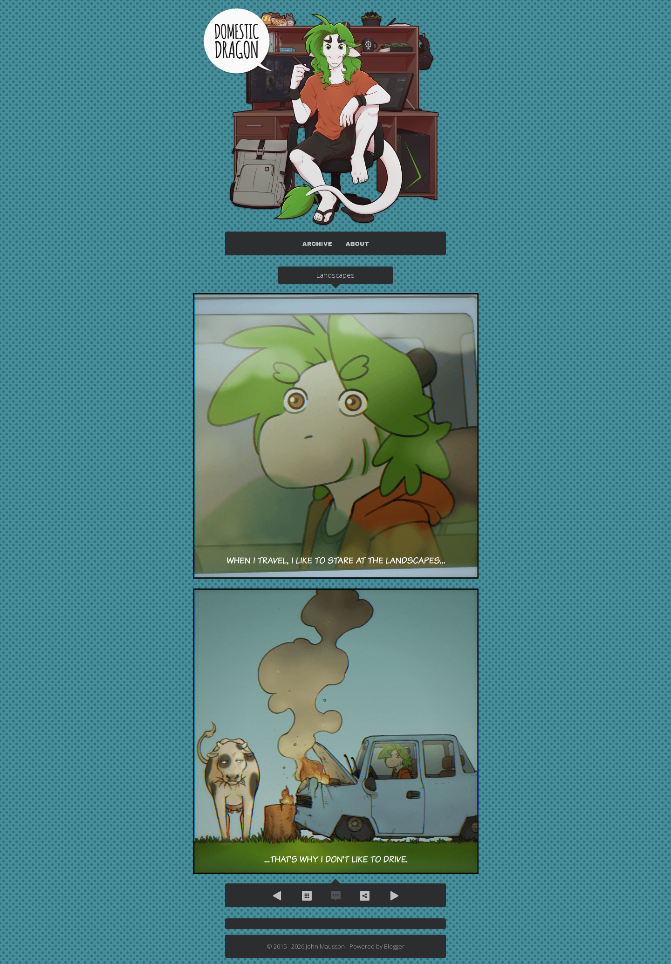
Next (393, 895)
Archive (306, 895)
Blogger (394, 946)
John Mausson (325, 946)
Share (364, 895)
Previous (278, 895)
